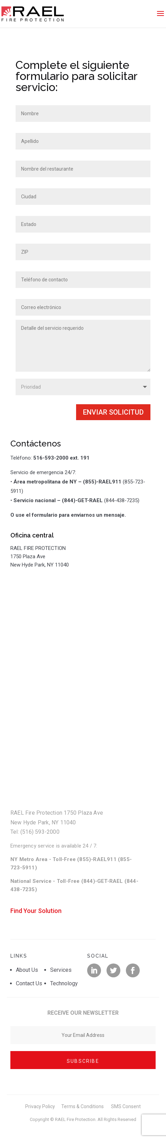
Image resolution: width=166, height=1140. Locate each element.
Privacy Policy (40, 1106)
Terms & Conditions (82, 1106)
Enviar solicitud (113, 412)
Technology (64, 983)
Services (61, 970)
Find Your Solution (36, 910)
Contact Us (29, 983)
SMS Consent (126, 1106)
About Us (27, 970)
